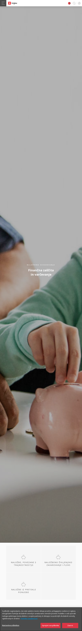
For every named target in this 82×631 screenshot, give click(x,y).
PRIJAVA (79, 3)
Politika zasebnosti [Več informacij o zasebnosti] (29, 623)
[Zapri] (78, 616)
